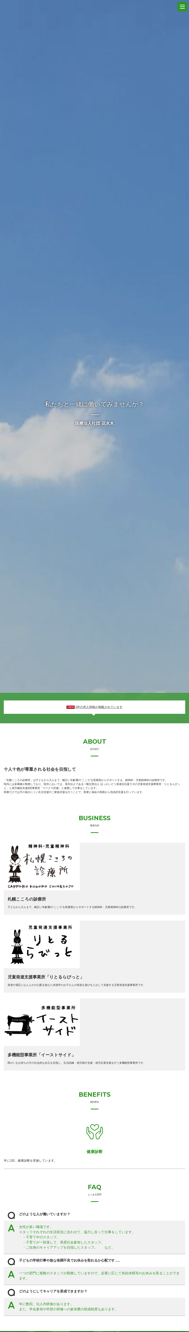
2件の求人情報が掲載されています (99, 707)
